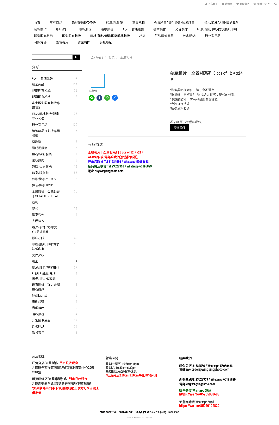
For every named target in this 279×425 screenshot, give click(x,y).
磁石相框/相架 (42, 154)
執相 (35, 202)
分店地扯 (106, 42)
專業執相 (138, 22)
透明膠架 (38, 160)
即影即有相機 (71, 36)
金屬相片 (126, 57)
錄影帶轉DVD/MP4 (84, 22)
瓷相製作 (40, 29)
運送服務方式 (108, 412)
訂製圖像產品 (164, 36)
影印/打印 (63, 29)
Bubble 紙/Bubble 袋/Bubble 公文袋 (44, 276)
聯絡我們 (179, 127)
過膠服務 (107, 29)
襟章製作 (159, 29)
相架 (142, 36)
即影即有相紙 (43, 36)
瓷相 (35, 208)
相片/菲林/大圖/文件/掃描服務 (44, 229)
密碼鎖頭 (38, 302)
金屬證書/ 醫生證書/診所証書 (174, 22)
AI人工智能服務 (133, 29)
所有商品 (56, 22)
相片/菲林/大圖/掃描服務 (221, 22)
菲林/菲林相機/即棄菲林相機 (110, 36)
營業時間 (84, 42)
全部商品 (97, 57)
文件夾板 (38, 255)
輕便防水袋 (39, 295)
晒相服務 (85, 29)
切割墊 (36, 142)
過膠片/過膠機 (42, 166)
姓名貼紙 (189, 36)
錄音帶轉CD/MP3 (43, 185)
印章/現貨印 (114, 22)
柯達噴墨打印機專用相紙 (46, 133)
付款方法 (40, 42)
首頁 (37, 22)
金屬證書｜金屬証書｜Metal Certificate (46, 194)
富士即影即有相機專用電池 (46, 105)
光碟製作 (181, 29)
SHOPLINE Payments (144, 418)
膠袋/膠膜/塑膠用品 (45, 267)
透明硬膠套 (39, 148)
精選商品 (38, 84)
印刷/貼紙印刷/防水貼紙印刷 (217, 29)
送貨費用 (62, 42)
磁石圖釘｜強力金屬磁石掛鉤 (46, 287)
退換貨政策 (126, 412)
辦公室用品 (212, 36)
